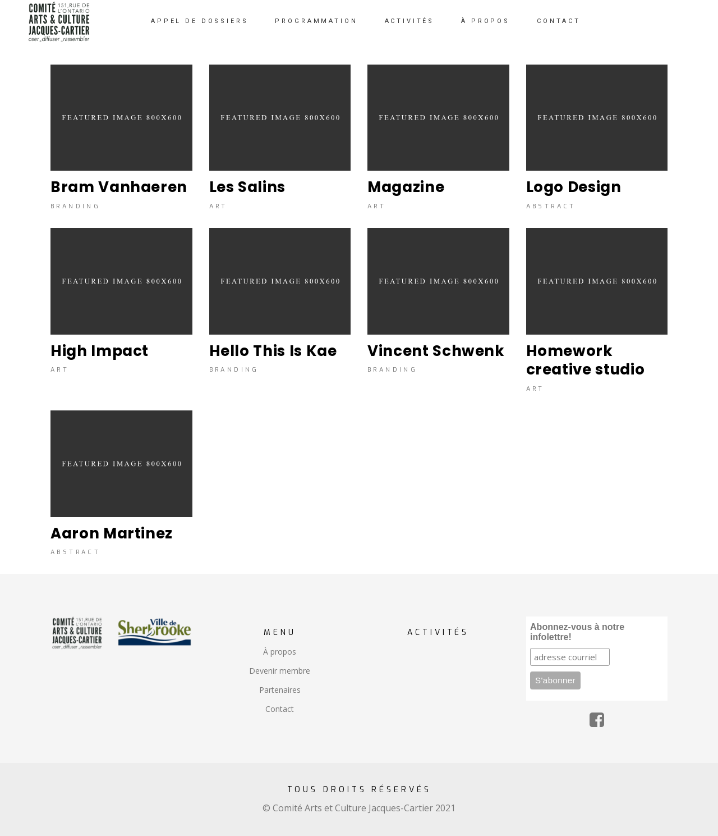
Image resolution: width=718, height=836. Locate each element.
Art (218, 207)
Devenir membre (279, 670)
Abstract (551, 207)
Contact (279, 708)
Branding (75, 207)
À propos (279, 651)
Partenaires (280, 689)
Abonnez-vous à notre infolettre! (577, 632)
